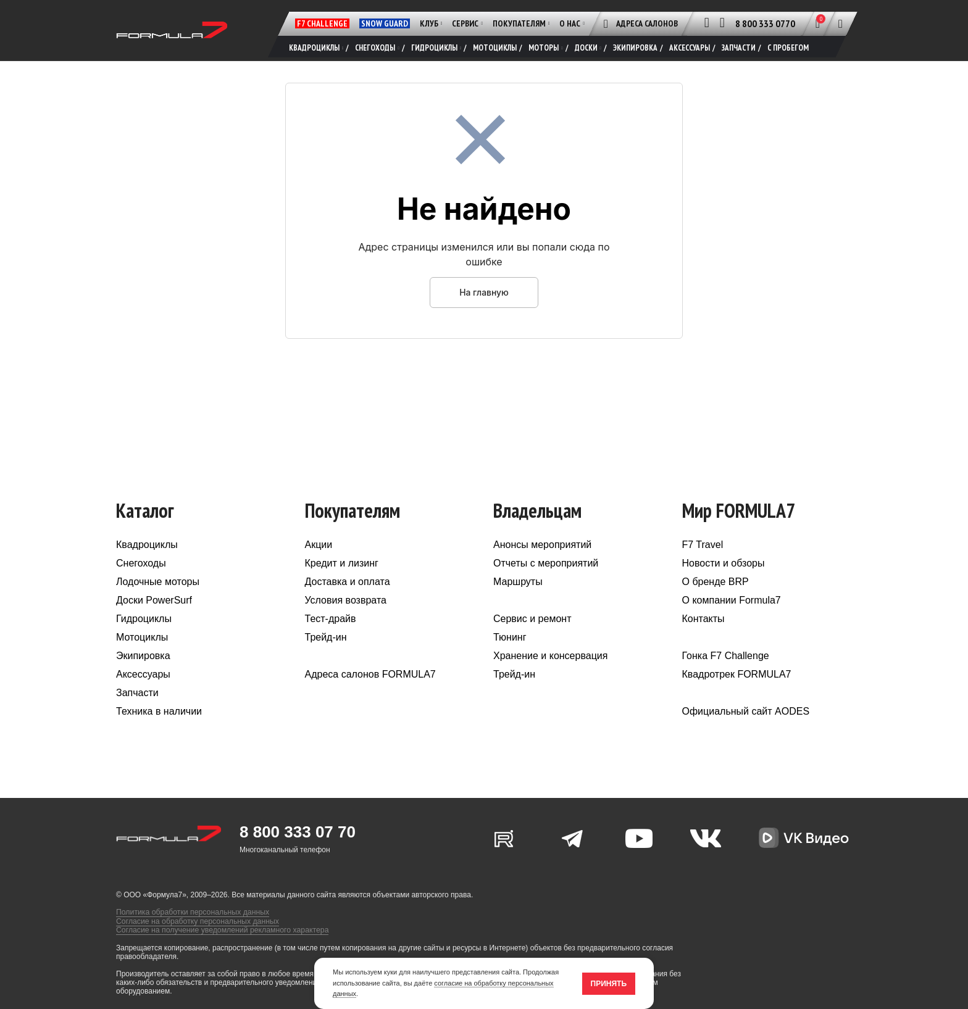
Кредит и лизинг (341, 567)
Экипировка (143, 660)
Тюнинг (510, 641)
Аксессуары (143, 678)
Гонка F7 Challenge (725, 660)
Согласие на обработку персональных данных (195, 924)
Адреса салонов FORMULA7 (370, 678)
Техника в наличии (159, 715)
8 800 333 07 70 (298, 836)
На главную (484, 296)
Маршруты (518, 586)
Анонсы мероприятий (542, 549)
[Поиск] (840, 23)
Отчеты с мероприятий (545, 567)
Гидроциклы (144, 623)
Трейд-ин (326, 641)
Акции (319, 549)
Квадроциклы (147, 549)
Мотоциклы (142, 641)
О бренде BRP (715, 586)
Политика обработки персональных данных (191, 915)
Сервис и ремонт (532, 623)
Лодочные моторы (157, 586)
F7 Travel (703, 549)
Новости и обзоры (723, 567)
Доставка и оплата (347, 586)
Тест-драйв (330, 623)
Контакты (703, 623)
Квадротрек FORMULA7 (736, 678)
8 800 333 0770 (765, 23)
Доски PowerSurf (154, 604)
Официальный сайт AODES (746, 715)
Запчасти (137, 697)
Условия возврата (345, 604)
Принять (609, 983)
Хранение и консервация (550, 660)
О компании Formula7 (731, 604)
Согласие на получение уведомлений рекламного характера (220, 933)
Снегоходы (141, 567)
